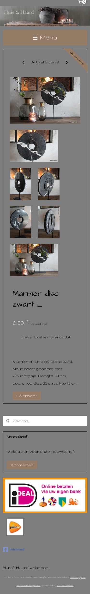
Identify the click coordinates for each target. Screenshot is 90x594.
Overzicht (26, 395)
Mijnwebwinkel (65, 585)
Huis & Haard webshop (25, 567)
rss (83, 577)
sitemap (75, 577)
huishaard (13, 549)
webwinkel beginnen (29, 585)
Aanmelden (22, 465)
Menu (45, 37)
